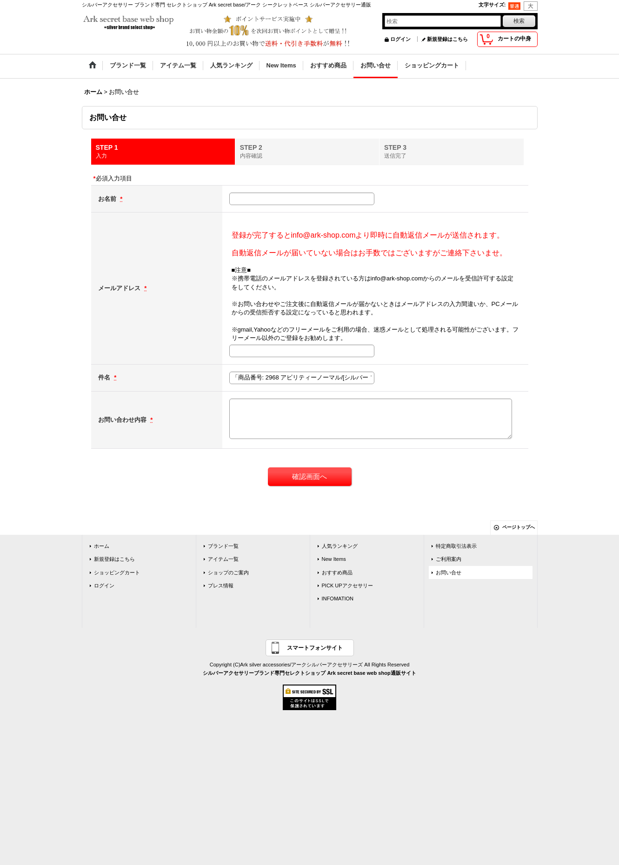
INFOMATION (338, 598)
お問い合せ (448, 572)
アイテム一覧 (223, 559)
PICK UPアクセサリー (347, 585)
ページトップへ (518, 527)
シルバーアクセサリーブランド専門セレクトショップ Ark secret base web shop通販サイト (309, 673)
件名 (105, 377)
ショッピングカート (117, 572)
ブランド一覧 (223, 546)
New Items (334, 559)
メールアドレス (120, 288)
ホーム (101, 546)
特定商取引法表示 (456, 546)
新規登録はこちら (447, 39)
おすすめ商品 (337, 572)
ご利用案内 (448, 559)
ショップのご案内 (228, 572)
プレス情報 (220, 585)
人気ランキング (340, 546)
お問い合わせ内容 (123, 419)
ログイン (400, 39)
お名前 (108, 198)
